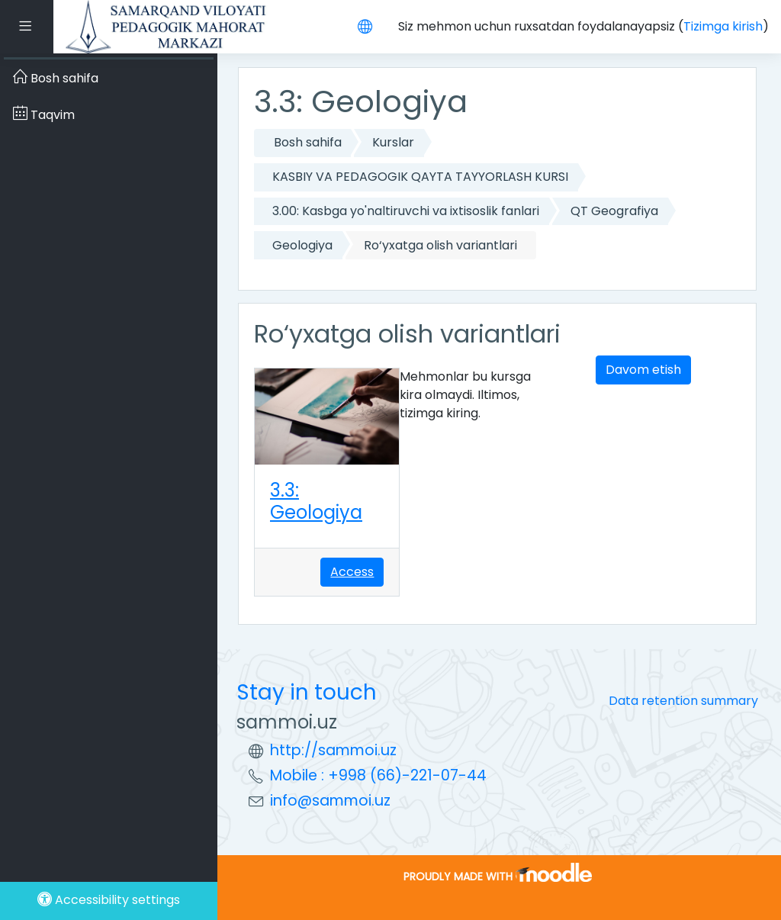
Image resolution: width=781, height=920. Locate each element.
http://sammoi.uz (333, 750)
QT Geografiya (614, 211)
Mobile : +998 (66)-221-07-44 (378, 775)
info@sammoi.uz (330, 800)
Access (352, 572)
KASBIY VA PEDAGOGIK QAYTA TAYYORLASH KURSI (420, 176)
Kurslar (393, 142)
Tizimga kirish (723, 26)
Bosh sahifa (308, 142)
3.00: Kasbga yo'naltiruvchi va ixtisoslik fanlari (405, 211)
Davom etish (643, 369)
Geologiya (302, 245)
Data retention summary (683, 700)
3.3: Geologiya (316, 501)
